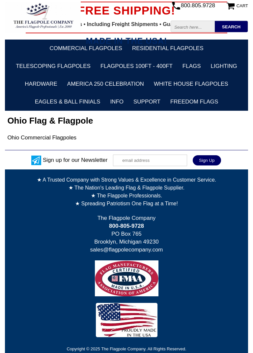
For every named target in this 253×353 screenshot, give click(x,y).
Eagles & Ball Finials (67, 102)
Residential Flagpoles (168, 48)
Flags (192, 66)
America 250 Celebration (105, 84)
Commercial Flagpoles (85, 48)
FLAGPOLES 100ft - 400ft (136, 66)
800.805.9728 (198, 5)
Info (117, 102)
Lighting (224, 66)
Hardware (41, 84)
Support (146, 102)
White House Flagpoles (191, 84)
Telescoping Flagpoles (53, 66)
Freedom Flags (194, 102)
